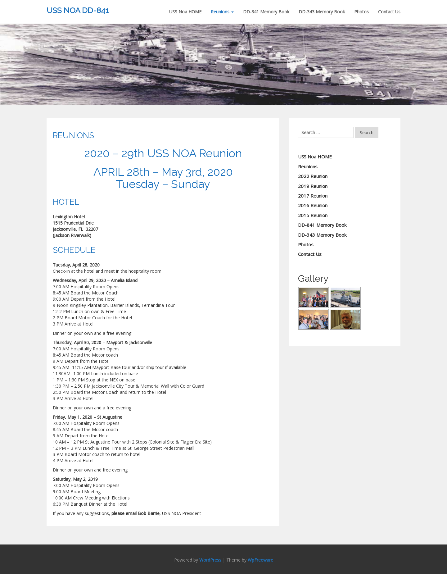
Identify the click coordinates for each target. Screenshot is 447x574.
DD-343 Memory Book (322, 12)
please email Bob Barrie (135, 513)
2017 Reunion (312, 196)
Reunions (222, 12)
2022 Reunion (312, 176)
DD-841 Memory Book (266, 12)
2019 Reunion (312, 186)
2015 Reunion (312, 215)
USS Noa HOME (185, 12)
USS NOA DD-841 (78, 10)
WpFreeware (260, 560)
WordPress (210, 560)
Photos (361, 12)
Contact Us (389, 12)
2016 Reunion (312, 205)
